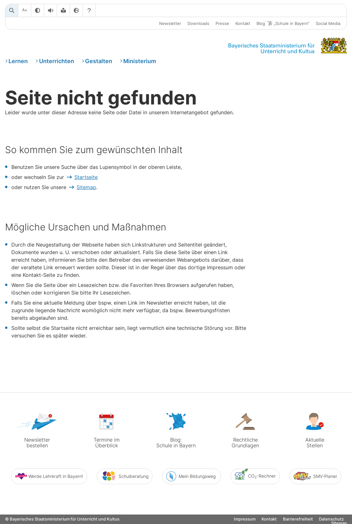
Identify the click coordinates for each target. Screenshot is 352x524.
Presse (222, 23)
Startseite (86, 177)
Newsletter (170, 23)
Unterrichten (56, 61)
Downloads (198, 23)
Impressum (245, 519)
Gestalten (98, 61)
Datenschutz (331, 519)
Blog (283, 23)
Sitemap (86, 187)
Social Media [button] (328, 23)
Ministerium (139, 61)
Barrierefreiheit (298, 519)
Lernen (18, 61)
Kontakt (242, 23)
